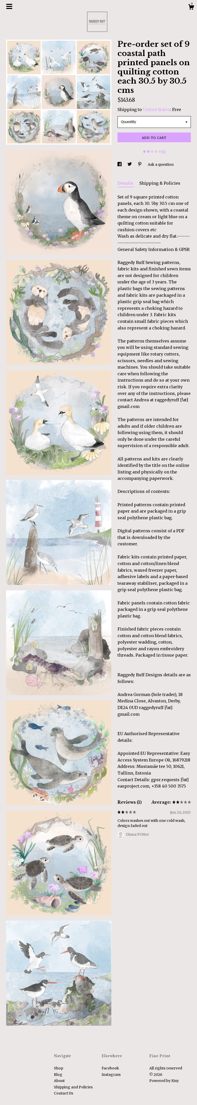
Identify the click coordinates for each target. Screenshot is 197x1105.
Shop (58, 1068)
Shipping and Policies (73, 1087)
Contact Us (63, 1093)
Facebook (110, 1068)
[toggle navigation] (9, 6)
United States (156, 109)
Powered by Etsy (164, 1080)
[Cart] (191, 8)
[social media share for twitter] (130, 164)
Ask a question (161, 164)
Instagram (111, 1074)
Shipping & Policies (159, 183)
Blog (58, 1074)
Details (125, 183)
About (59, 1080)
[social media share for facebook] (119, 164)
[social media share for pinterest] (140, 164)
